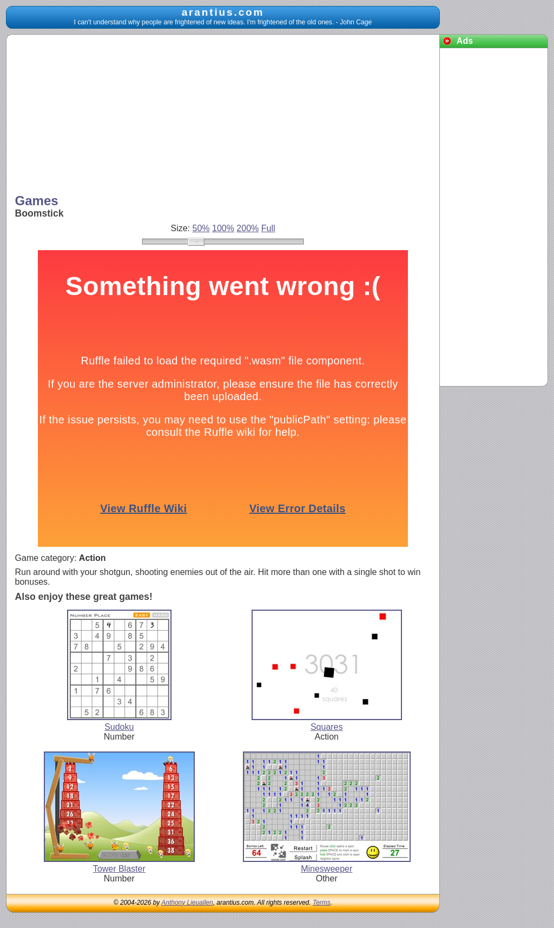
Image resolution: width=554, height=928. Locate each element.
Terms (322, 902)
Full (268, 228)
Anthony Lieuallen (187, 902)
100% (223, 228)
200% (247, 228)
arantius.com (223, 12)
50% (201, 228)
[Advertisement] (223, 115)
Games (36, 200)
